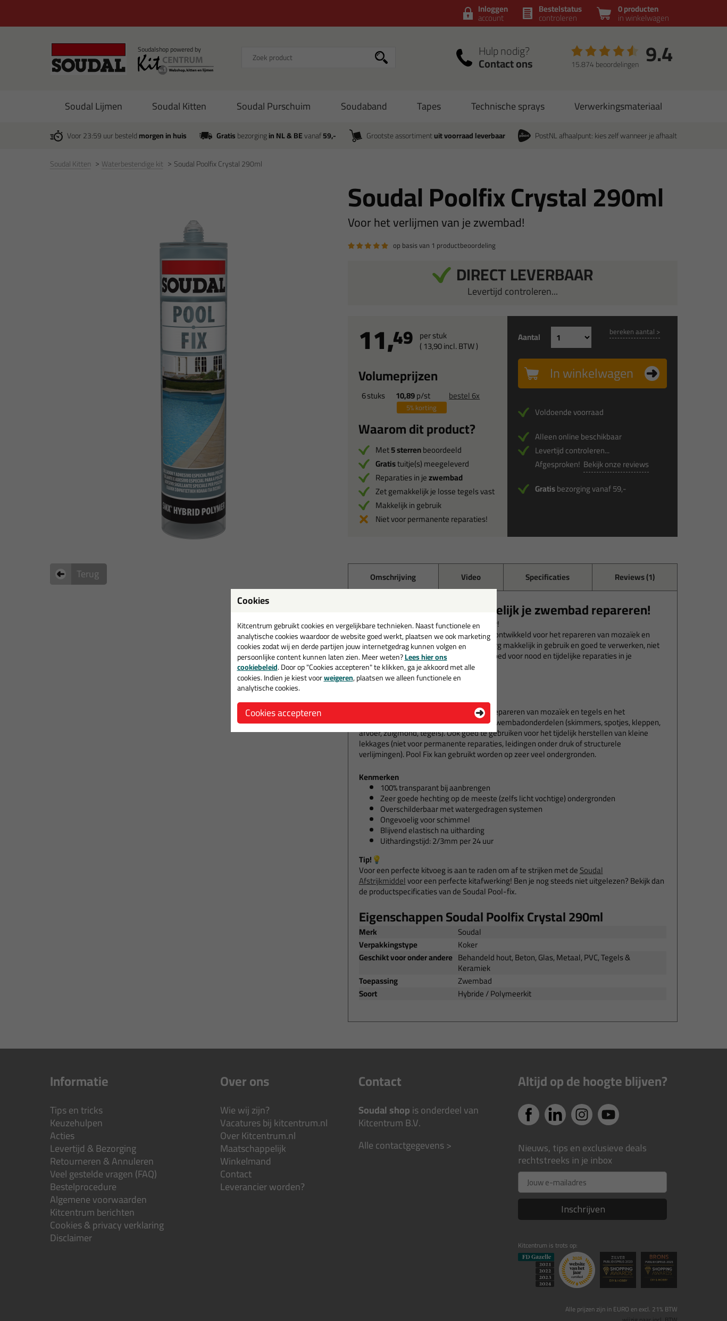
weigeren (338, 678)
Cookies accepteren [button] (283, 712)
